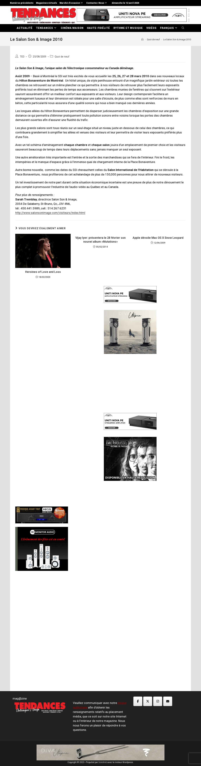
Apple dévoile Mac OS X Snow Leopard (158, 237)
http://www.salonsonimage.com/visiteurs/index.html (50, 212)
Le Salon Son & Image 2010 (177, 39)
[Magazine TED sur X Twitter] (147, 701)
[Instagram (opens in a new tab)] (189, 20)
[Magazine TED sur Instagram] (157, 701)
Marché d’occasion (72, 3)
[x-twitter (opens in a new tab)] (189, 10)
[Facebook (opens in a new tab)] (189, 15)
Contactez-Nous (97, 3)
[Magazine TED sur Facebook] (137, 701)
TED (22, 56)
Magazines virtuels (46, 3)
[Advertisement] (56, 340)
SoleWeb (102, 762)
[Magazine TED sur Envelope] (167, 701)
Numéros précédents (21, 3)
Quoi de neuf (62, 56)
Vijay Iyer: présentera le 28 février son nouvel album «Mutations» (100, 239)
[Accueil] (142, 39)
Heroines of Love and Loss (43, 272)
